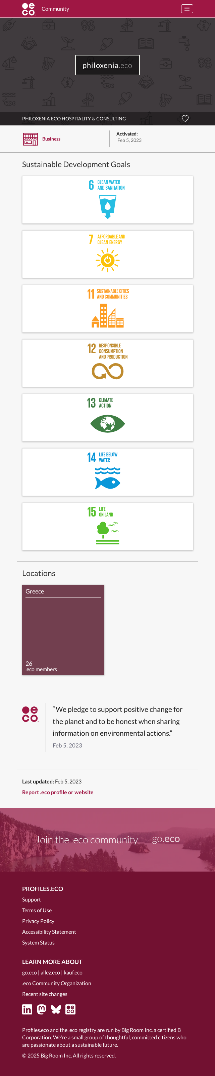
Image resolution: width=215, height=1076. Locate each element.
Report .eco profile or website (58, 792)
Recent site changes (44, 994)
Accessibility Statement (49, 931)
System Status (38, 942)
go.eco (29, 972)
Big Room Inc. (56, 1055)
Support (31, 899)
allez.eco (50, 972)
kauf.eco (73, 972)
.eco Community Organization (56, 983)
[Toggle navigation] (187, 8)
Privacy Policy (38, 921)
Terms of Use (37, 910)
